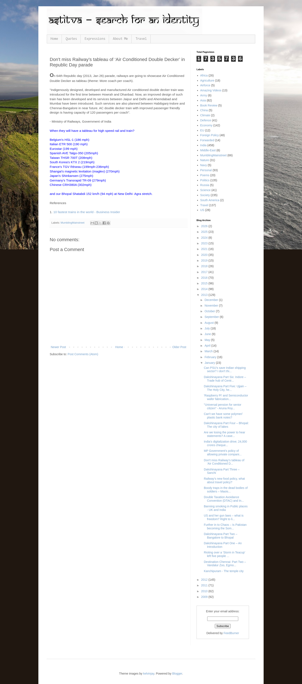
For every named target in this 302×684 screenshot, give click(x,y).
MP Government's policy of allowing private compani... (223, 452)
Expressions (95, 39)
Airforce (205, 85)
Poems (205, 175)
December (211, 300)
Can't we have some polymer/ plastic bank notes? (223, 415)
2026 (204, 226)
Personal (206, 170)
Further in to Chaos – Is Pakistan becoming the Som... (225, 526)
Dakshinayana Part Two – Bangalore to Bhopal (220, 535)
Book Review (208, 105)
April (207, 345)
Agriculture (207, 80)
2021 (204, 249)
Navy (203, 165)
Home (54, 39)
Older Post (179, 347)
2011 (204, 585)
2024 (204, 237)
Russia (204, 185)
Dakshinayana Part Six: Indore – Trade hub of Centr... (225, 378)
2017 (204, 272)
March (208, 351)
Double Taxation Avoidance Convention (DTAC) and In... (224, 498)
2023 (204, 243)
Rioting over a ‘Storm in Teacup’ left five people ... (224, 554)
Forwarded (207, 140)
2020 (204, 254)
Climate (205, 115)
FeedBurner (231, 633)
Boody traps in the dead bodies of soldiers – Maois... (226, 489)
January (210, 362)
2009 (204, 596)
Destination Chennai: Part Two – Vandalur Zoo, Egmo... (225, 563)
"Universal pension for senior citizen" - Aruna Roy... (222, 406)
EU (202, 130)
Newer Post (58, 347)
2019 (204, 260)
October (210, 311)
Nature (204, 160)
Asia (203, 100)
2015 (204, 283)
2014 (204, 289)
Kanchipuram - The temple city (224, 571)
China (204, 110)
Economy (206, 125)
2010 (204, 591)
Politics (205, 180)
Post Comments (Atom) (83, 354)
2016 (204, 277)
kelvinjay (148, 673)
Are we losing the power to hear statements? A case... (224, 434)
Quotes (71, 39)
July (207, 328)
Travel (141, 39)
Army (203, 95)
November (211, 305)
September (212, 317)
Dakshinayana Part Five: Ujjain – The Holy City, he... (225, 388)
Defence (205, 120)
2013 (204, 295)
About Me (120, 39)
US (202, 210)
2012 (204, 579)
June (208, 334)
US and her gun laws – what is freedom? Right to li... (223, 517)
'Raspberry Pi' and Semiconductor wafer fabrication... (226, 397)
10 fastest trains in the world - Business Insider (86, 212)
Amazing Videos (210, 90)
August (209, 322)
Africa (204, 75)
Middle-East (208, 150)
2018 (204, 266)
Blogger (177, 673)
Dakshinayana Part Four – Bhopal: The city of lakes (226, 424)
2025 (204, 231)
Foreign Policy (209, 135)
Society (205, 195)
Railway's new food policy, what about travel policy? (224, 480)
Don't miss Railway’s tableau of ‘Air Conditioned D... (224, 462)
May (207, 340)
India (203, 145)
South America (209, 200)
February (210, 357)
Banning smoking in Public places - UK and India (226, 508)
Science (205, 190)
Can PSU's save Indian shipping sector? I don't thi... (225, 369)
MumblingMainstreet (72, 222)
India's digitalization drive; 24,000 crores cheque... (225, 443)
